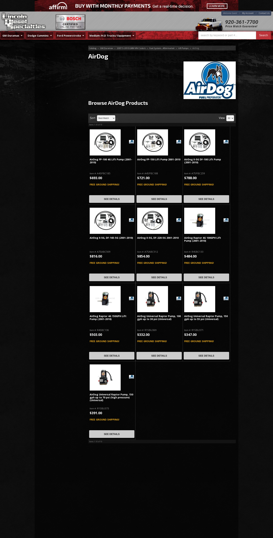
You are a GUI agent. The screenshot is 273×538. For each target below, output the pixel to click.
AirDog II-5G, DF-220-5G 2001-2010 (158, 237)
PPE (42, 71)
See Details (112, 199)
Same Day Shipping (56, 96)
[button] (234, 35)
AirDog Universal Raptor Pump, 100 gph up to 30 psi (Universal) (159, 318)
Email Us (49, 135)
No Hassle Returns (55, 116)
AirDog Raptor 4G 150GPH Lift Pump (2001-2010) (108, 318)
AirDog (44, 54)
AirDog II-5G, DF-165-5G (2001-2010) (111, 237)
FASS (43, 59)
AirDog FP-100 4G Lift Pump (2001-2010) (111, 161)
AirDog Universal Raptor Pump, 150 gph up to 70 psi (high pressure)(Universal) (111, 397)
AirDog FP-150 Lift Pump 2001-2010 (158, 159)
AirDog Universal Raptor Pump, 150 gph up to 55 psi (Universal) (206, 318)
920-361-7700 (241, 22)
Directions (53, 499)
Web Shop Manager (227, 535)
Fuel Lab (44, 65)
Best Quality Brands (56, 107)
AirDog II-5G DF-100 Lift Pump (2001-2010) (202, 161)
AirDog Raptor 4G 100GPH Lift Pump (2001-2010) (202, 239)
